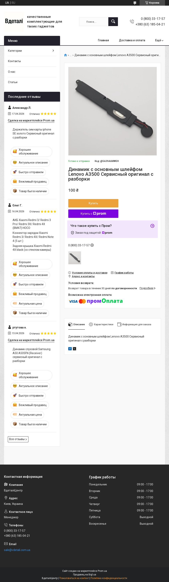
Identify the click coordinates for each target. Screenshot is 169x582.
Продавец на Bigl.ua (84, 574)
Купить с (93, 213)
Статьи (12, 82)
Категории (15, 50)
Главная (103, 40)
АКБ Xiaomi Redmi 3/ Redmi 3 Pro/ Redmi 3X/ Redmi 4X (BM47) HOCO (32, 223)
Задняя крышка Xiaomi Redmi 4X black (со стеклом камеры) (32, 248)
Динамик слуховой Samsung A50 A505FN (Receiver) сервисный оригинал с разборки (31, 355)
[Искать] (113, 21)
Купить (93, 203)
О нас (11, 71)
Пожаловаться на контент (74, 578)
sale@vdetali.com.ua (17, 550)
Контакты (14, 61)
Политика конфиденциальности (109, 578)
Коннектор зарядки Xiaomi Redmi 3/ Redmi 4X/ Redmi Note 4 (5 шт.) (33, 236)
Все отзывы (17, 439)
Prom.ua (102, 571)
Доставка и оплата (132, 40)
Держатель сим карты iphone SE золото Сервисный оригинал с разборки (33, 133)
